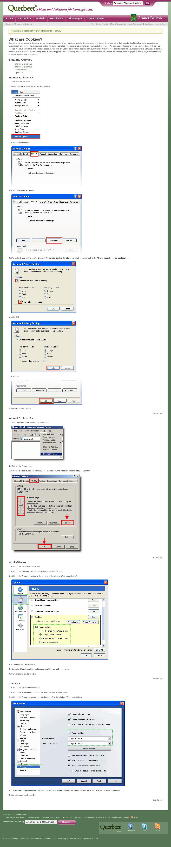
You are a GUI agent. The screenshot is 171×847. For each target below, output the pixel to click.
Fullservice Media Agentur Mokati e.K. (83, 839)
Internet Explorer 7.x (23, 64)
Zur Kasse (149, 24)
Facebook (131, 831)
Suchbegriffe (88, 817)
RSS (136, 817)
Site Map (77, 817)
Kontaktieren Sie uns (120, 817)
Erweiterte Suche (103, 817)
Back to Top (157, 413)
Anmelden (160, 24)
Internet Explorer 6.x (23, 67)
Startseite (10, 24)
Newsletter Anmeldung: (13, 822)
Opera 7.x (19, 73)
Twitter (144, 831)
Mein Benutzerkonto (99, 24)
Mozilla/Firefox (21, 70)
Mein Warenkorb (135, 24)
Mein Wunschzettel (118, 24)
